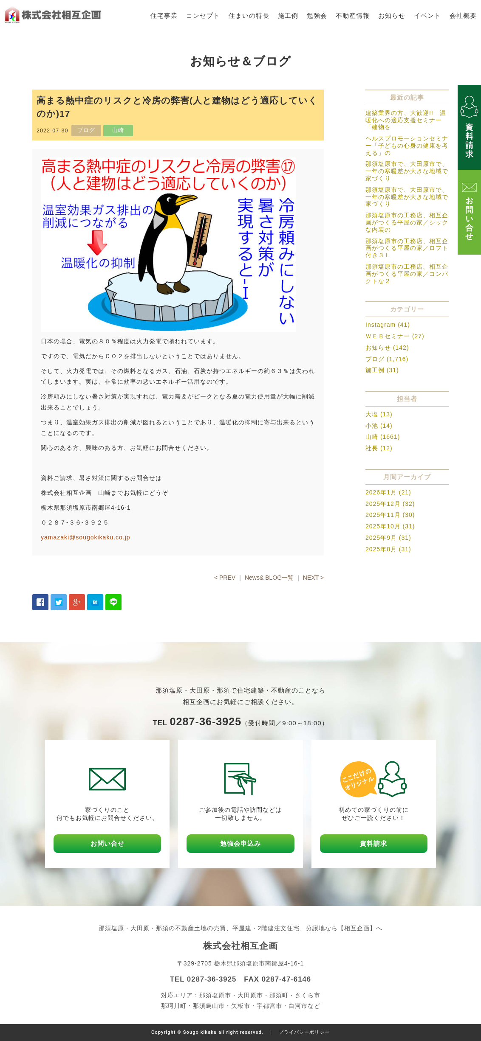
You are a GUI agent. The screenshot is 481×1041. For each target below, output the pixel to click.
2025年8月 (381, 549)
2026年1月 (381, 492)
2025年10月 (383, 526)
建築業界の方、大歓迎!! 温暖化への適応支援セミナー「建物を (405, 120)
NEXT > (313, 577)
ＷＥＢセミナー (387, 336)
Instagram (380, 324)
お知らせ (391, 16)
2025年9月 (381, 537)
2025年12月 (383, 503)
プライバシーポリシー (304, 1032)
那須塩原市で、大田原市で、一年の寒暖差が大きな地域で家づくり (406, 171)
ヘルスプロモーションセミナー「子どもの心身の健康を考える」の (406, 145)
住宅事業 (164, 16)
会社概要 (463, 16)
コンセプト (203, 16)
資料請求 (373, 843)
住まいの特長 (249, 16)
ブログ (375, 359)
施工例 (288, 16)
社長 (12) (379, 448)
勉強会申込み (240, 843)
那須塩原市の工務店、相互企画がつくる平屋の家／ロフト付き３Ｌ (406, 248)
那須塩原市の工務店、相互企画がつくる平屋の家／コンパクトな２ (406, 273)
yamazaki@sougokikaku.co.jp (85, 537)
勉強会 (317, 16)
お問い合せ (107, 843)
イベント (427, 16)
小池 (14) (379, 425)
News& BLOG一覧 (269, 577)
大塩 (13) (379, 414)
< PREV (224, 577)
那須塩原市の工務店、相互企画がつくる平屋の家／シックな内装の (406, 222)
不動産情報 (353, 16)
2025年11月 (383, 514)
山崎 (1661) (382, 436)
